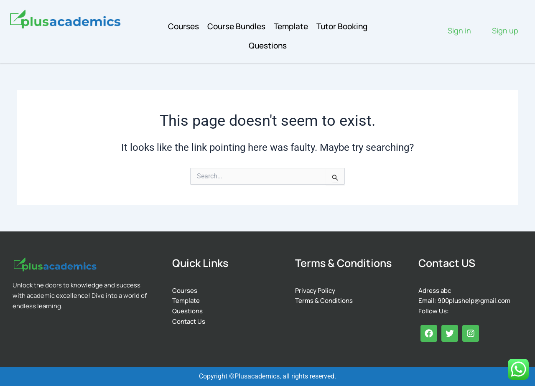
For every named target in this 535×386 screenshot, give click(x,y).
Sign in (459, 30)
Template (291, 26)
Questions (268, 45)
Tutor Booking (341, 26)
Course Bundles (236, 26)
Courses (183, 26)
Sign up (505, 30)
